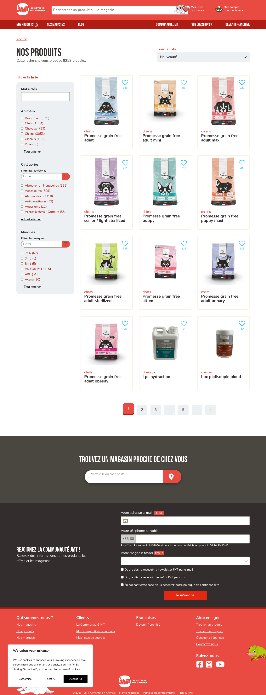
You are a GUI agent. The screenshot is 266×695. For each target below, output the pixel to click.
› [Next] (196, 410)
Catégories (30, 164)
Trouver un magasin (209, 631)
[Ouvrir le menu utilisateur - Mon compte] (237, 10)
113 (242, 244)
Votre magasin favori (137, 553)
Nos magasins (56, 24)
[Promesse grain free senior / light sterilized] (107, 192)
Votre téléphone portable (139, 531)
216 (184, 244)
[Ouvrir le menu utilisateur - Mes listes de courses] (207, 10)
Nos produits (25, 631)
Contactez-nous (207, 644)
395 (126, 244)
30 (242, 325)
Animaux (28, 111)
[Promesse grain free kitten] (165, 273)
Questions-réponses (210, 637)
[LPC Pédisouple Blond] (223, 353)
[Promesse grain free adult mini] (165, 112)
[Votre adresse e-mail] (185, 520)
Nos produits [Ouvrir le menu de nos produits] (25, 24)
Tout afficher (32, 151)
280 (242, 164)
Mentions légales (129, 693)
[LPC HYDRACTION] (165, 353)
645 (126, 84)
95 (126, 325)
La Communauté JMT (90, 624)
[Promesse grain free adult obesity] (107, 353)
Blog (81, 24)
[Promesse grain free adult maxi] (223, 112)
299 (184, 164)
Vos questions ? (201, 24)
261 (126, 164)
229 (242, 84)
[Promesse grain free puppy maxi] (223, 192)
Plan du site (185, 693)
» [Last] (210, 410)
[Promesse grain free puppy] (165, 192)
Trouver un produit (209, 624)
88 (184, 84)
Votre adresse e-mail (136, 513)
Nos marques (25, 637)
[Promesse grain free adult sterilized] (107, 273)
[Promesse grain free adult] (107, 112)
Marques (28, 232)
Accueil (21, 39)
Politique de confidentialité (159, 693)
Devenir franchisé (237, 24)
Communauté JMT (167, 24)
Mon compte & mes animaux (95, 631)
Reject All (50, 679)
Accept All (75, 679)
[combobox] (120, 10)
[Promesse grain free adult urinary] (223, 273)
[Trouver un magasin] (172, 477)
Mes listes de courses (90, 637)
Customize (25, 679)
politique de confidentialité (201, 584)
